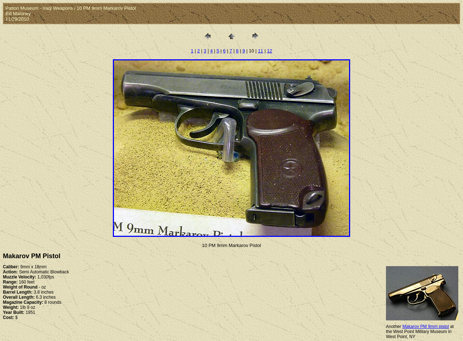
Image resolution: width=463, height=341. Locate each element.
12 (269, 51)
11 (260, 51)
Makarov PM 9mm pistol (425, 326)
